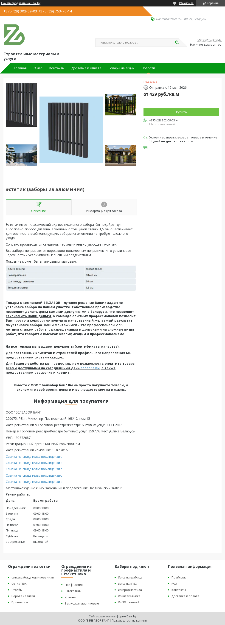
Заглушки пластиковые (82, 603)
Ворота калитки (23, 596)
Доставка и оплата (86, 68)
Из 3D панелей (128, 602)
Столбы (16, 590)
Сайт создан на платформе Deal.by (112, 616)
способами (90, 368)
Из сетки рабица (130, 577)
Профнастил (74, 585)
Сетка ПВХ (19, 583)
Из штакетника (129, 596)
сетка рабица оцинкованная (32, 577)
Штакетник (73, 591)
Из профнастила (130, 590)
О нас (38, 68)
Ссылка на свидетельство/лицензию (34, 456)
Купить (181, 112)
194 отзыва (186, 3)
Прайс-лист (180, 577)
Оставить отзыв (209, 39)
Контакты (57, 68)
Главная (20, 68)
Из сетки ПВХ (127, 583)
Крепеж (70, 597)
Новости (148, 68)
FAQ (174, 583)
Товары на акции (121, 68)
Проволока (19, 602)
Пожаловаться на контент (129, 620)
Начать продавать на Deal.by (20, 3)
